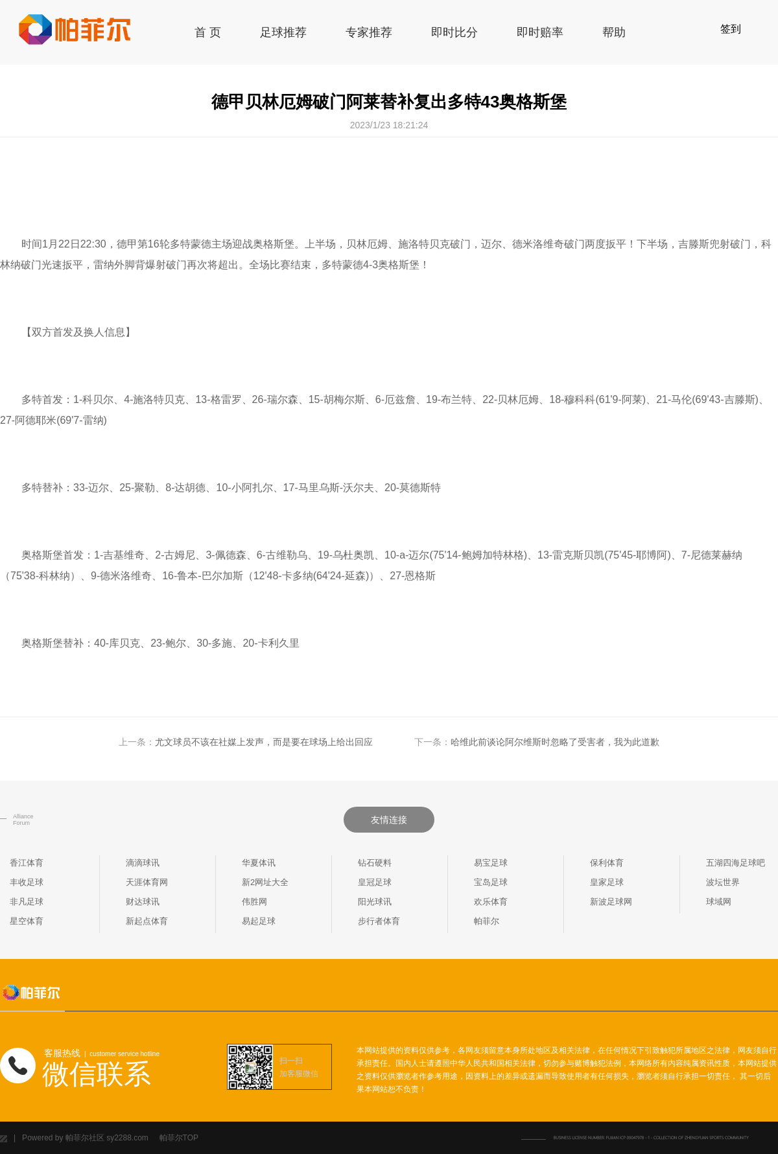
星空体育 (26, 921)
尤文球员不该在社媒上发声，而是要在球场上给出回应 (264, 742)
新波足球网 (611, 901)
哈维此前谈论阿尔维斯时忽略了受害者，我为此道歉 (555, 742)
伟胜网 (254, 901)
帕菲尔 (486, 921)
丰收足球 (26, 882)
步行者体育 (379, 921)
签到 (730, 28)
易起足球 (259, 921)
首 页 (207, 32)
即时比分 (454, 32)
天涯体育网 (147, 882)
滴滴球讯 (142, 863)
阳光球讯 (375, 901)
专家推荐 (369, 32)
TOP (190, 1137)
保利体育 (607, 863)
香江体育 (26, 863)
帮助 (614, 32)
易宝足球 (491, 863)
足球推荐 (283, 32)
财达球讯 (142, 901)
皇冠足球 (375, 882)
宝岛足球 (491, 882)
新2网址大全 (265, 882)
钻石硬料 (375, 863)
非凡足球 (26, 901)
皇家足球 (607, 882)
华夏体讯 (259, 863)
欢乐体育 (491, 901)
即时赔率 (540, 32)
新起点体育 (147, 921)
